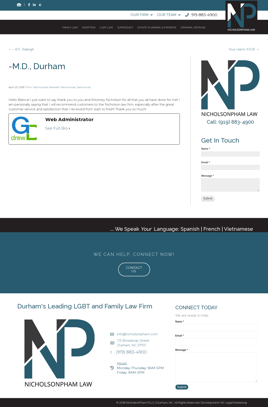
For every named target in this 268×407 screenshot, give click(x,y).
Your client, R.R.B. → (244, 49)
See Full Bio (56, 128)
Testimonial (84, 87)
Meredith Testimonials (62, 87)
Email (205, 162)
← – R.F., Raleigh (21, 49)
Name (205, 148)
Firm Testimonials (37, 87)
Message (207, 175)
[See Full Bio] (69, 128)
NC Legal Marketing (234, 402)
